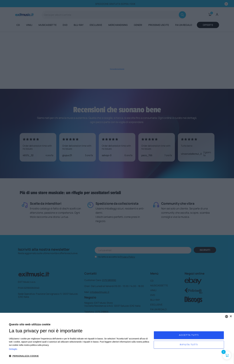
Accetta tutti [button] (189, 335)
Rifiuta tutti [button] (189, 345)
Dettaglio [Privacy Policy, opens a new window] (13, 349)
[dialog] (117, 338)
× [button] (231, 316)
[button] (79, 356)
